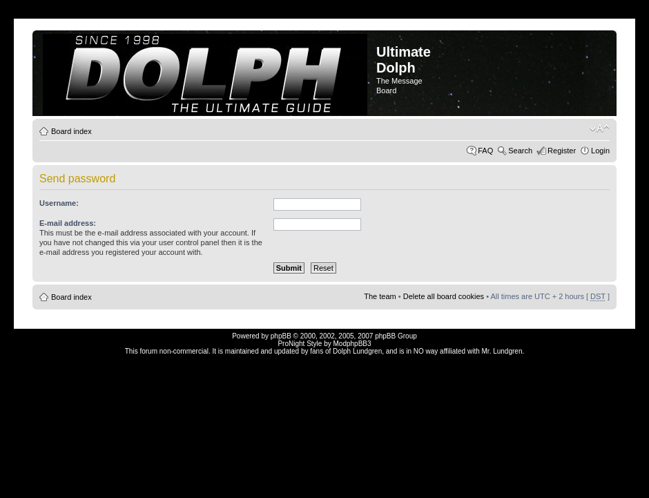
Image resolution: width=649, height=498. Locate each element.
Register (562, 150)
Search (520, 150)
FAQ (485, 150)
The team (380, 296)
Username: (59, 203)
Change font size (600, 128)
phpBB (281, 336)
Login (600, 150)
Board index (71, 131)
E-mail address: (67, 223)
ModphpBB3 (352, 343)
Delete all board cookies (443, 296)
